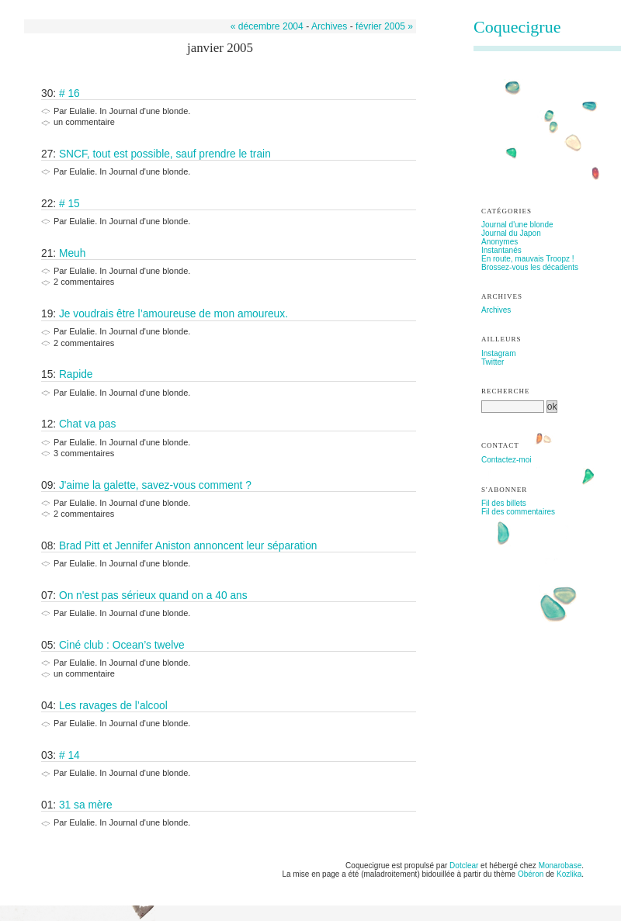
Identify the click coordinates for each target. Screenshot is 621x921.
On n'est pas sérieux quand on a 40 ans (153, 595)
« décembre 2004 (267, 26)
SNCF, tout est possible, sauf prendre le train (165, 154)
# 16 (69, 93)
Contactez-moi (506, 459)
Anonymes (499, 241)
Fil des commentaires (518, 511)
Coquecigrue (517, 26)
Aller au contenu (43, 4)
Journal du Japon (511, 233)
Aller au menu (102, 4)
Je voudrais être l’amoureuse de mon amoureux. (173, 314)
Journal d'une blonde (517, 224)
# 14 (69, 755)
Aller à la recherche (164, 4)
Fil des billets (503, 503)
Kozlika (569, 874)
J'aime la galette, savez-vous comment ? (155, 485)
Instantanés (501, 250)
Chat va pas (87, 424)
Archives (329, 26)
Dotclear (463, 865)
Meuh (72, 253)
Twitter (492, 362)
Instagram (498, 353)
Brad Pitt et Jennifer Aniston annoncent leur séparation (188, 546)
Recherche (505, 391)
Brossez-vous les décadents (529, 267)
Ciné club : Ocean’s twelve (122, 645)
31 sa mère (86, 805)
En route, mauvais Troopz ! (527, 258)
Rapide (76, 374)
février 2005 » (384, 26)
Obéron (530, 874)
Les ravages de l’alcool (113, 706)
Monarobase (560, 865)
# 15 (69, 203)
